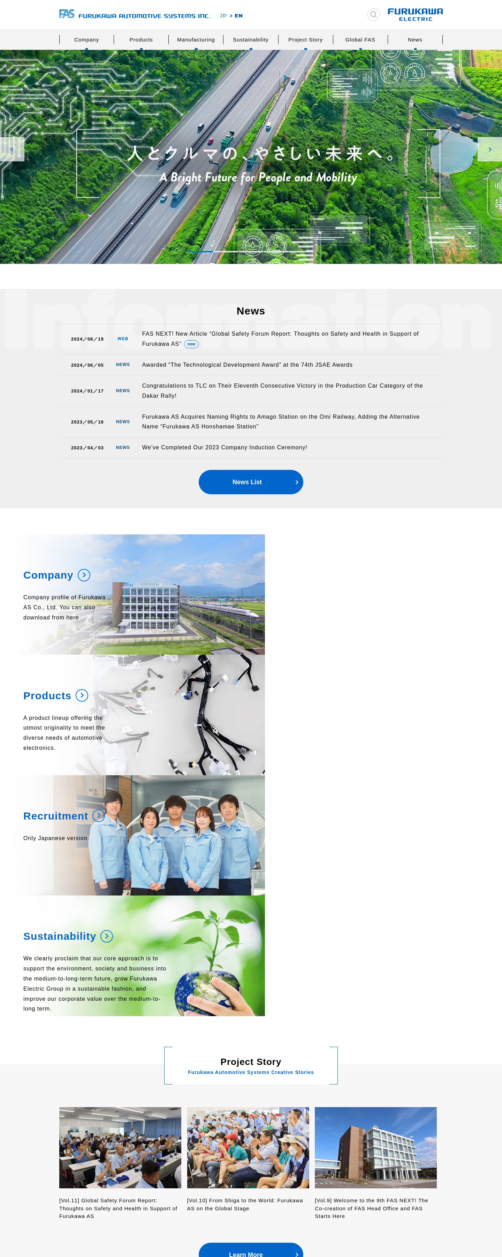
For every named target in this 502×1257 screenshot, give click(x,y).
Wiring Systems (165, 1119)
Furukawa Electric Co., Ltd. (390, 1208)
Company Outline (95, 1156)
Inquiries (361, 1095)
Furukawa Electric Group (96, 1112)
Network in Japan (95, 1177)
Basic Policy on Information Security (390, 1192)
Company (86, 40)
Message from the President (96, 1130)
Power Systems (165, 1109)
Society (312, 1119)
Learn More (246, 1031)
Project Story (305, 40)
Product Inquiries (375, 1109)
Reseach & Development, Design (251, 1134)
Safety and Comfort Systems (170, 1134)
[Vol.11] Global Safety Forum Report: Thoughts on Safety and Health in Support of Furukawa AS (118, 985)
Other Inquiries (372, 1119)
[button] (12, 149)
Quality (229, 1109)
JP (223, 16)
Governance (318, 1130)
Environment (318, 1109)
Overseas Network (97, 1188)
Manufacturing (196, 40)
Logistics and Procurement (253, 1148)
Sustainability (250, 40)
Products (141, 40)
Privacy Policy (370, 1175)
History (83, 1167)
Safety (228, 1119)
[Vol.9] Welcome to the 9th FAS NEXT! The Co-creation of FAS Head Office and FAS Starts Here (371, 985)
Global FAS (360, 40)
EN (239, 16)
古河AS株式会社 (134, 14)
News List (247, 485)
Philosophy (87, 1145)
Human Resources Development (243, 1163)
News (415, 40)
